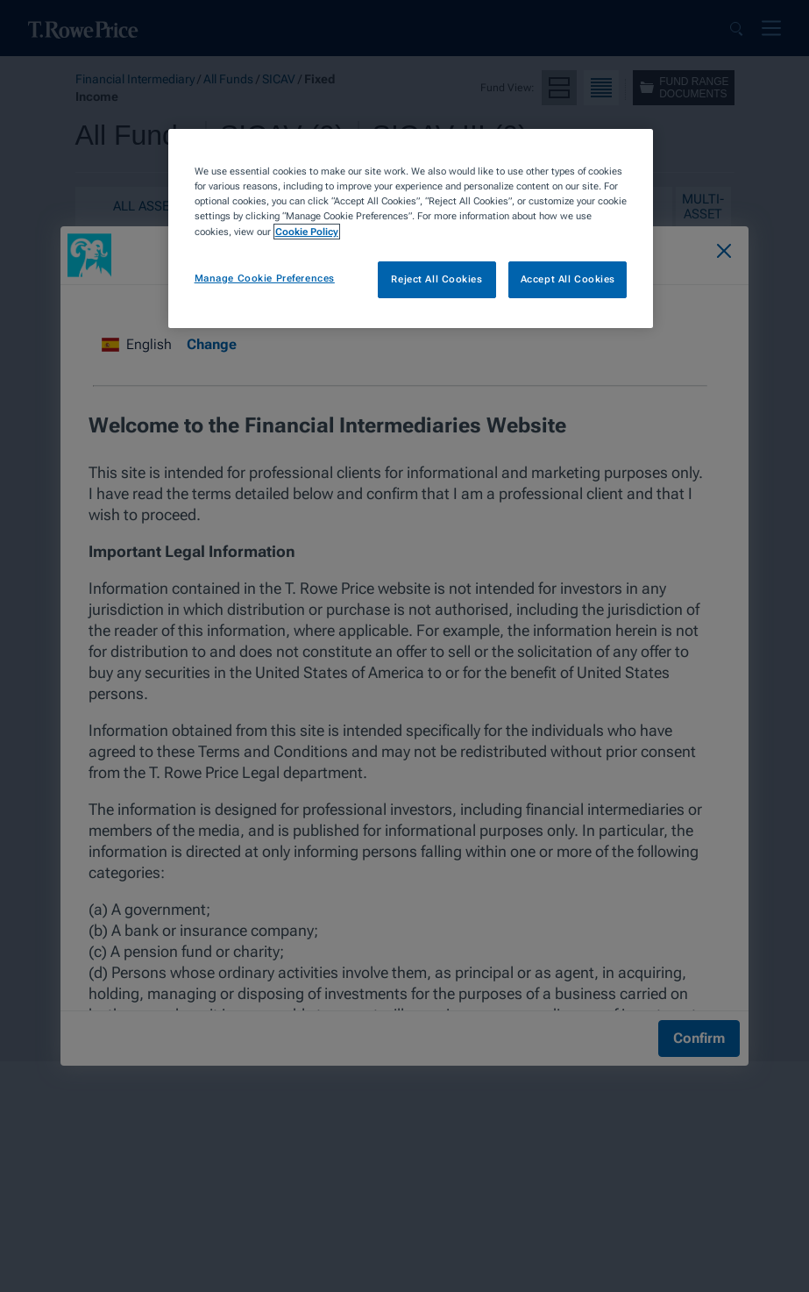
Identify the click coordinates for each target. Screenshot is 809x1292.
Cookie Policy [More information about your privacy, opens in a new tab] (306, 231)
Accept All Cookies (568, 279)
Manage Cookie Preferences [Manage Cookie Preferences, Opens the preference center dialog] (265, 278)
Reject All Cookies (436, 279)
